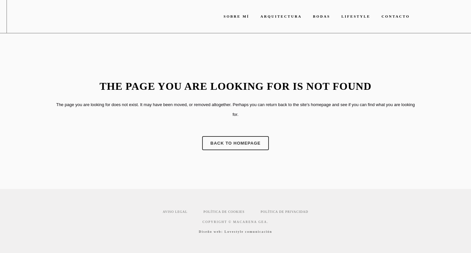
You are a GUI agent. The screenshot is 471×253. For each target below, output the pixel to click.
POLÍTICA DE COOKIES (224, 211)
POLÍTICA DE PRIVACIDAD (284, 211)
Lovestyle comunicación (248, 231)
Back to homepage (235, 143)
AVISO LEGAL (175, 211)
